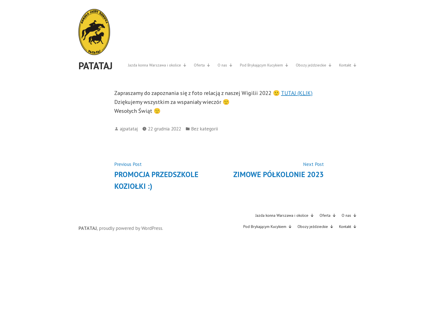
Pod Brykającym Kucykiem (264, 65)
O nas (225, 65)
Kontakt (348, 65)
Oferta (202, 65)
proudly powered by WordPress (130, 228)
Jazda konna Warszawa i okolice (157, 65)
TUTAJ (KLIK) (297, 93)
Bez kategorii (204, 128)
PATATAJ (95, 65)
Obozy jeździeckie (314, 65)
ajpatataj (129, 128)
